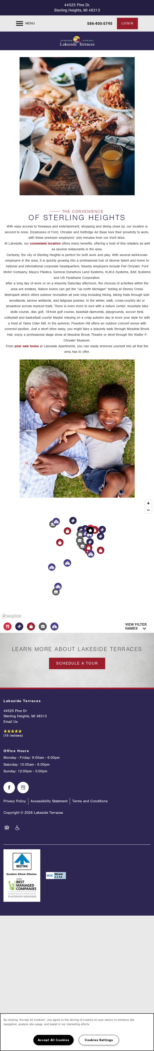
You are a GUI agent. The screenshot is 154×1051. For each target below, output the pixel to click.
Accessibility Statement (49, 801)
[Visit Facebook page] (9, 787)
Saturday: (11, 764)
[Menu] (25, 23)
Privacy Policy (14, 801)
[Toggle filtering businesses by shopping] (31, 626)
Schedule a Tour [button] (77, 663)
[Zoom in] (148, 503)
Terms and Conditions (90, 801)
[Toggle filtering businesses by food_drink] (7, 626)
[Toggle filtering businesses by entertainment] (19, 626)
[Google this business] (23, 787)
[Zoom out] (148, 510)
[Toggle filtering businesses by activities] (43, 626)
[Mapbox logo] (11, 616)
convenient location (45, 243)
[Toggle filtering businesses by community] (54, 626)
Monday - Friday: (17, 758)
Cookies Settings (99, 1040)
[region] (77, 559)
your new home (27, 346)
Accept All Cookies (53, 1040)
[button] (127, 23)
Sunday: (10, 771)
